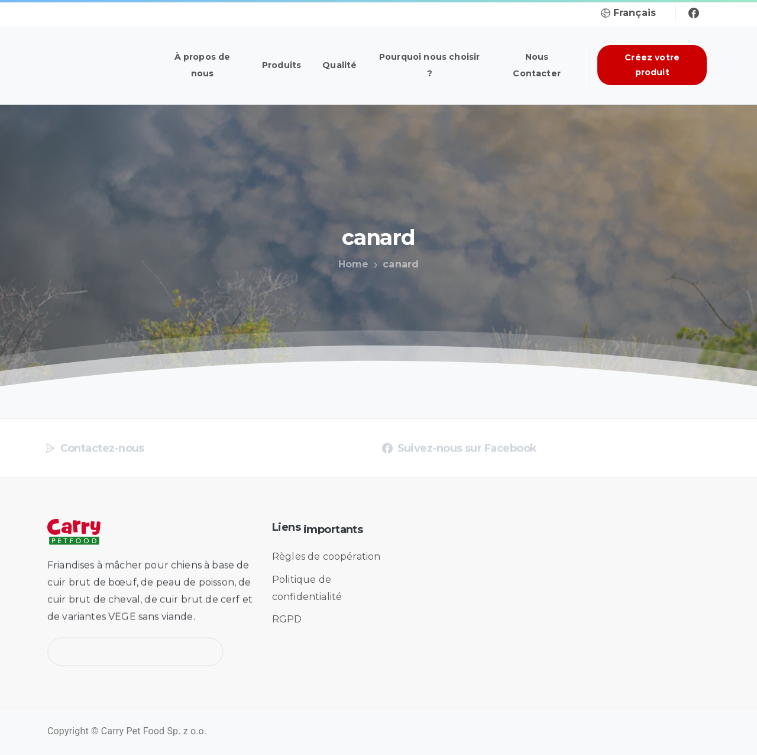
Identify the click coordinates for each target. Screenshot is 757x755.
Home (351, 264)
